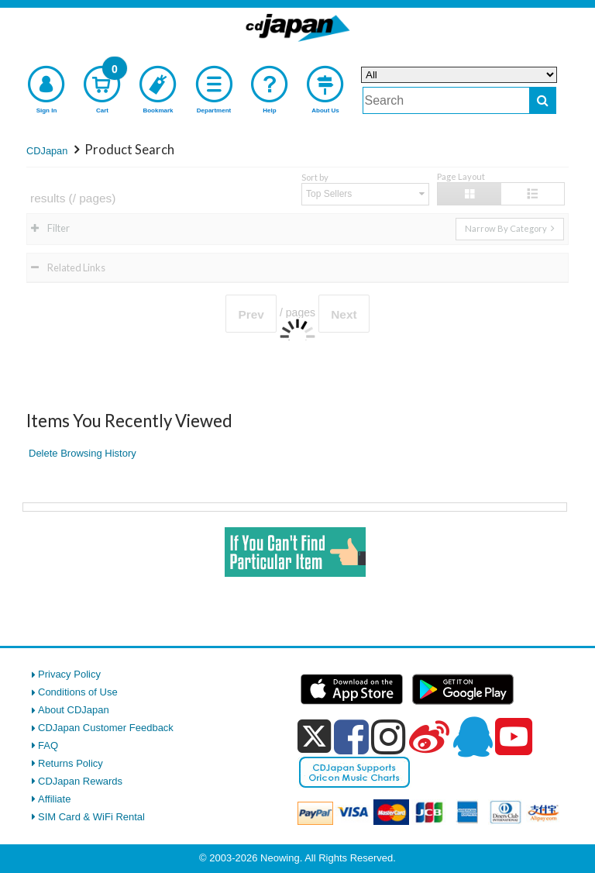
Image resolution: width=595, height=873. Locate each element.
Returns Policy (70, 763)
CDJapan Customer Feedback (106, 727)
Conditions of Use (78, 692)
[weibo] (429, 736)
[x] (314, 737)
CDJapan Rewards (80, 781)
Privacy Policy (69, 674)
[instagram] (388, 736)
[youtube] (513, 737)
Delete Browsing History (82, 453)
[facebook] (351, 736)
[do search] (542, 100)
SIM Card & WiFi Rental (91, 817)
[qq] (472, 736)
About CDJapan (73, 710)
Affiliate (54, 799)
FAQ (48, 745)
